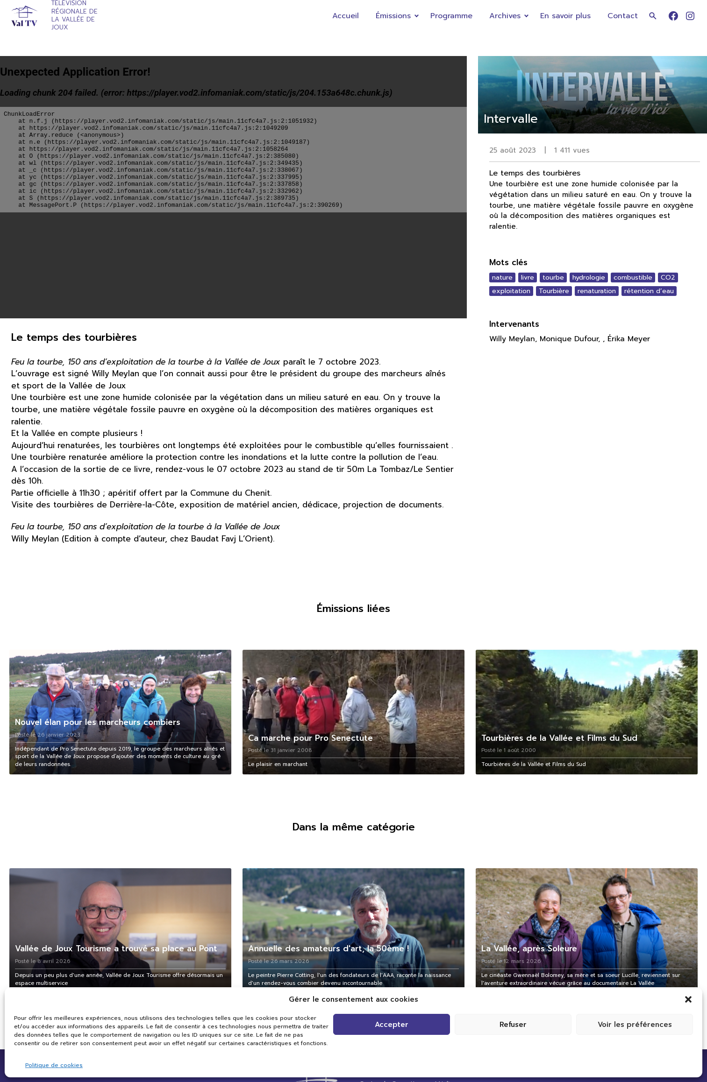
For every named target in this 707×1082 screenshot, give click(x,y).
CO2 (668, 277)
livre (527, 277)
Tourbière (554, 291)
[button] (688, 999)
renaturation (597, 291)
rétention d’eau (649, 291)
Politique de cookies (54, 1065)
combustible (633, 277)
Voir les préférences (635, 1024)
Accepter (391, 1024)
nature (502, 277)
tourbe (553, 277)
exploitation (511, 291)
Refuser (513, 1024)
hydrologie (588, 277)
